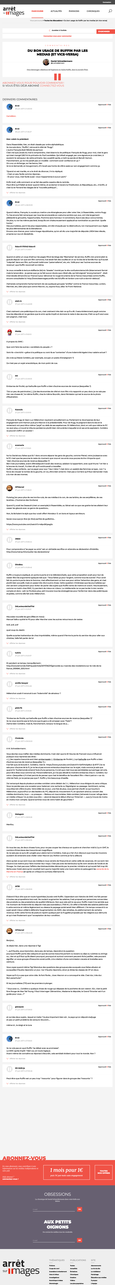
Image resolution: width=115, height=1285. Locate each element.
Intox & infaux (54, 1274)
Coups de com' (54, 1268)
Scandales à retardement (58, 1271)
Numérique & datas (56, 1280)
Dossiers (73, 1277)
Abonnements (96, 1265)
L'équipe (94, 1283)
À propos (94, 1280)
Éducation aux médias (98, 1277)
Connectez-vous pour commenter (57, 36)
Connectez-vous (52, 85)
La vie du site (95, 1268)
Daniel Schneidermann (61, 61)
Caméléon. (11, 116)
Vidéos (72, 1280)
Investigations (54, 1277)
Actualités (56, 11)
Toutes (72, 1265)
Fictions (52, 1265)
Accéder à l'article (57, 30)
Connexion (107, 2)
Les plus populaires (76, 1283)
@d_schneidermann (57, 63)
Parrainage (95, 1274)
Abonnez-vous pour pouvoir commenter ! (33, 82)
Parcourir (37, 11)
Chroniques (93, 11)
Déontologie (53, 1283)
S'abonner (104, 31)
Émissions (74, 11)
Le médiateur (95, 1271)
